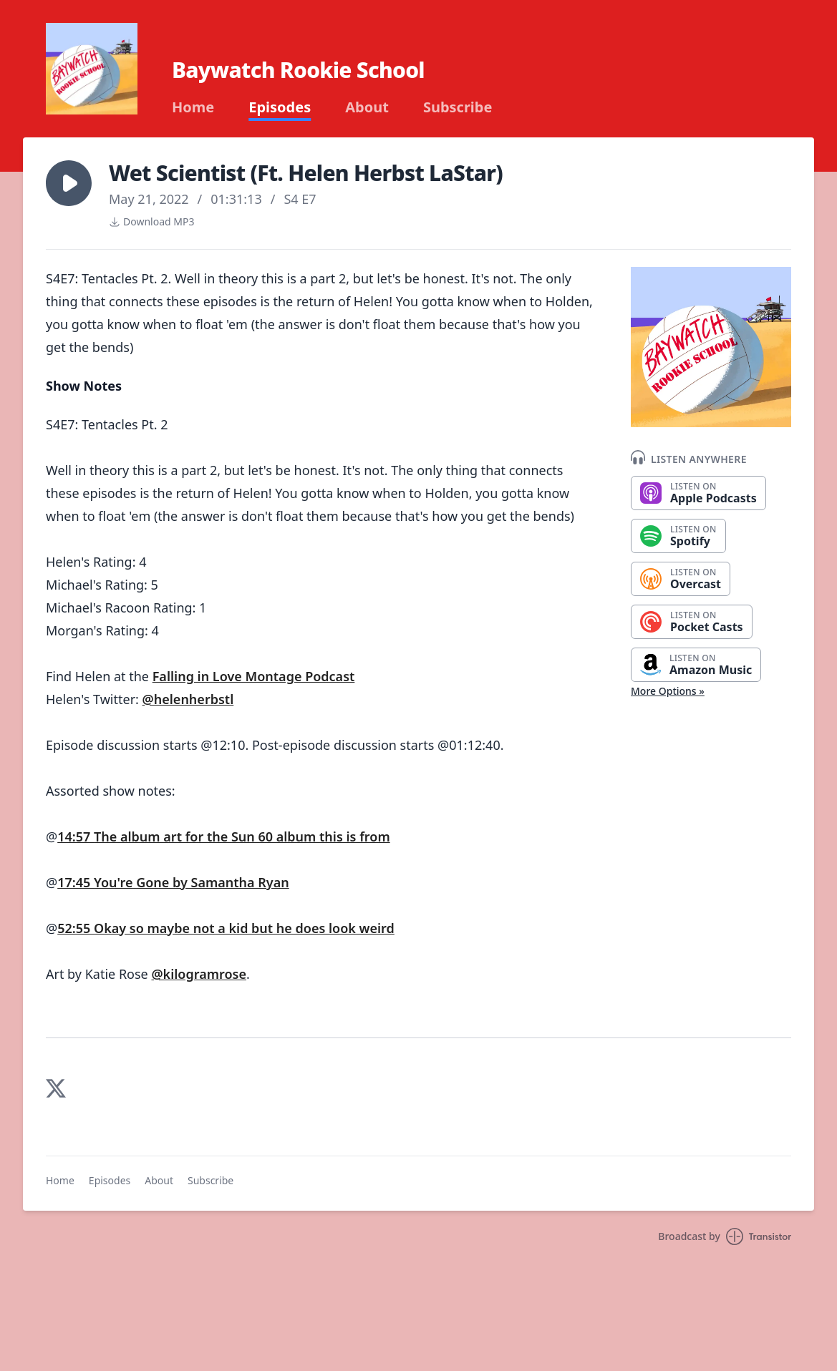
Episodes (279, 107)
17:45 (75, 882)
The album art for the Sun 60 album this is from (242, 836)
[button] (69, 183)
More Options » (668, 691)
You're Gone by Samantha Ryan (191, 882)
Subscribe (458, 107)
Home (193, 107)
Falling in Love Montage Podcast (254, 676)
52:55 (75, 928)
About (367, 107)
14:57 (75, 836)
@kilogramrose (198, 973)
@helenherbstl (188, 699)
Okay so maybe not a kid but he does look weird (244, 928)
